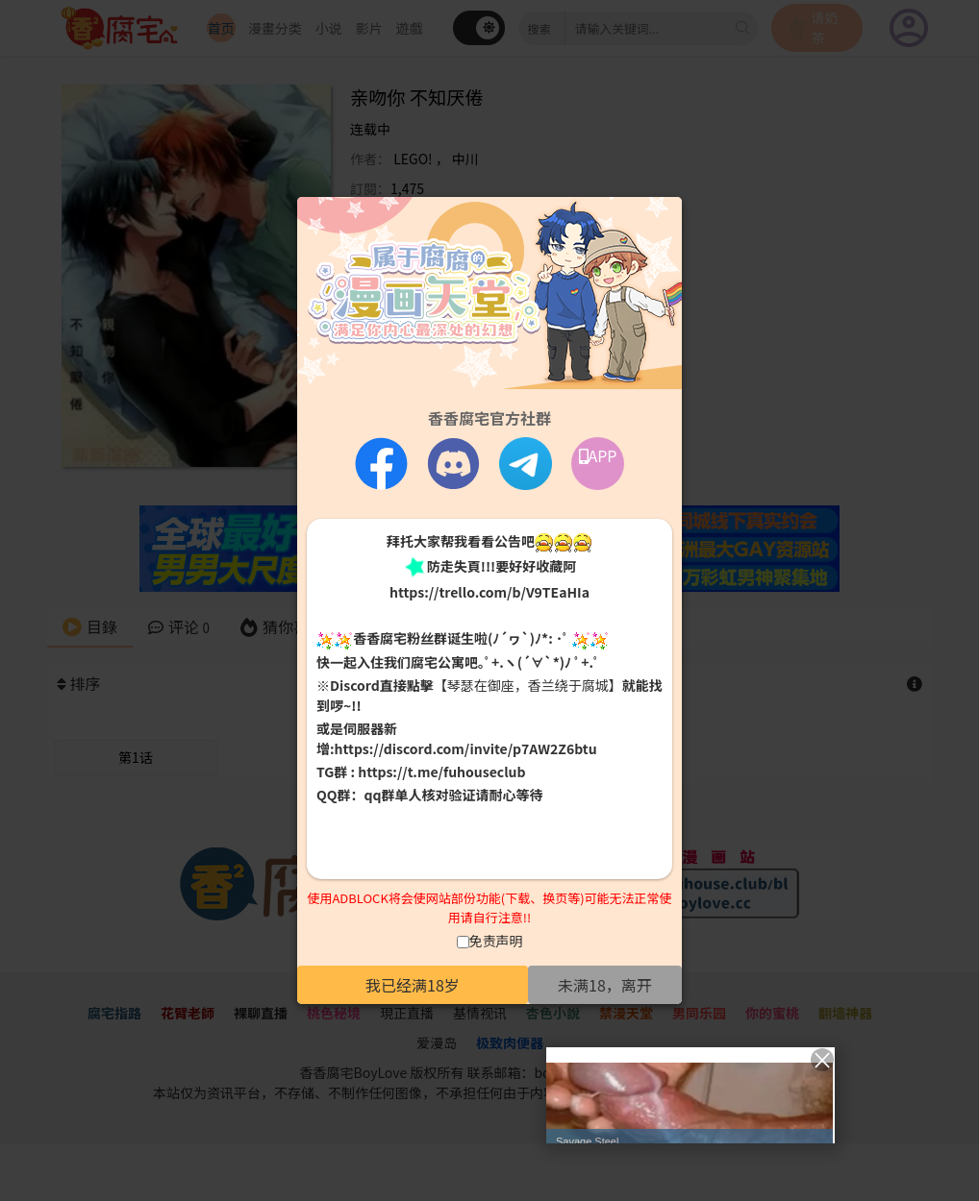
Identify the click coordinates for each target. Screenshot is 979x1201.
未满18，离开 (605, 984)
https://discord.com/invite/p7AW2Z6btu (466, 748)
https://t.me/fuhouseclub (441, 771)
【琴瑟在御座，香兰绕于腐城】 (528, 685)
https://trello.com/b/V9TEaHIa (489, 591)
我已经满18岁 (412, 984)
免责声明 (496, 940)
